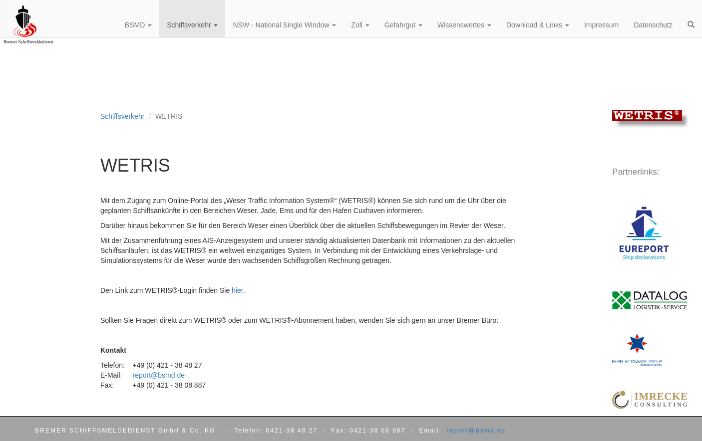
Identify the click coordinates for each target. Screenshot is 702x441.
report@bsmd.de (158, 375)
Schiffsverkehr (122, 116)
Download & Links (537, 25)
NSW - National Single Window (284, 25)
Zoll (360, 25)
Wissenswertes (464, 25)
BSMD (138, 25)
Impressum (601, 25)
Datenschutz (653, 25)
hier (237, 290)
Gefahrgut (403, 25)
